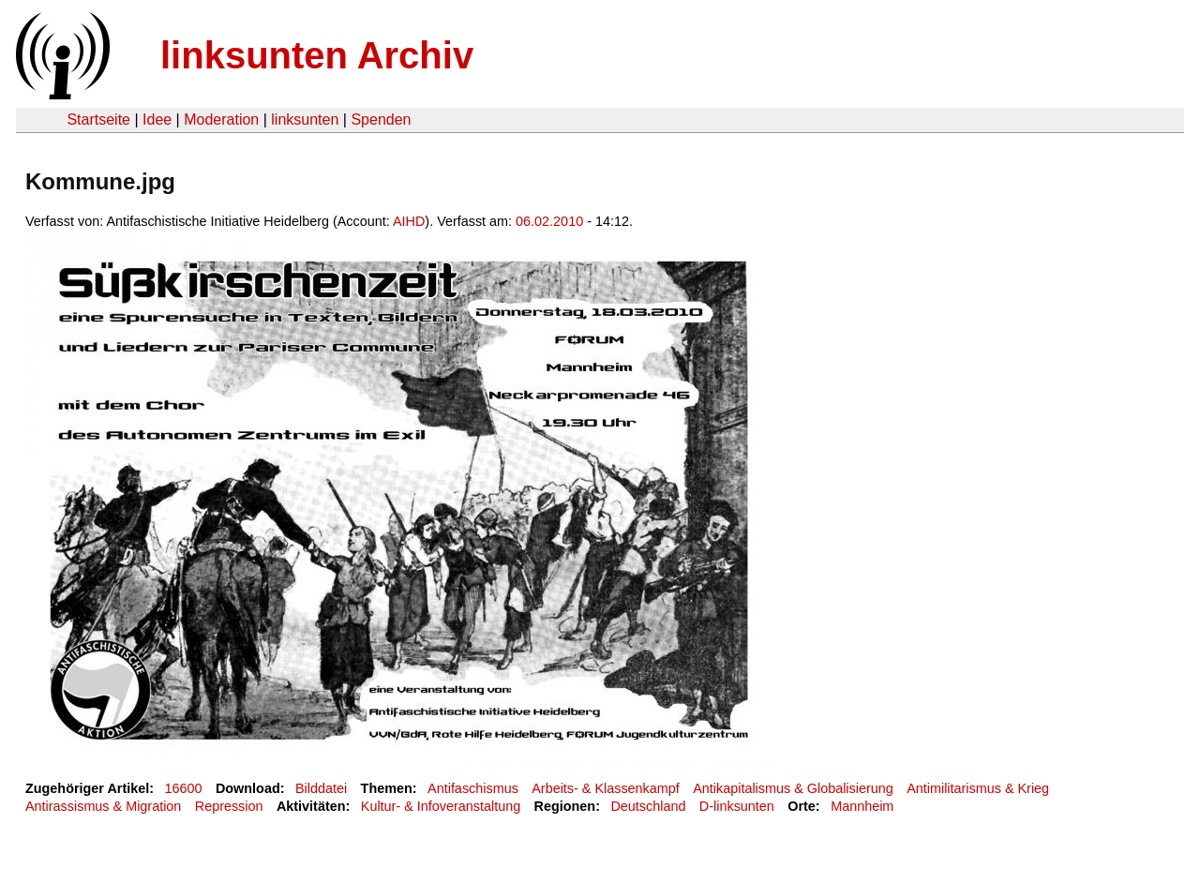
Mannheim (862, 806)
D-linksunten (736, 806)
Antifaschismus (473, 788)
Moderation (221, 119)
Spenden (381, 119)
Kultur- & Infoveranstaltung (440, 806)
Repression (229, 806)
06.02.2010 (549, 221)
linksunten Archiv (316, 55)
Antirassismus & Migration (103, 806)
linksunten (304, 119)
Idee (157, 119)
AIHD (409, 221)
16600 (183, 788)
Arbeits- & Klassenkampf (606, 788)
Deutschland (647, 806)
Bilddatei (321, 788)
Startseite (98, 119)
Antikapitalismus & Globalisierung (793, 788)
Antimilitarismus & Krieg (978, 788)
